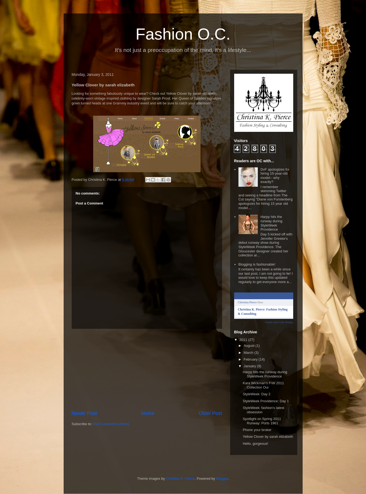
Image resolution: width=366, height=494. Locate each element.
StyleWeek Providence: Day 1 (266, 401)
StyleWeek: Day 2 (256, 394)
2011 (244, 340)
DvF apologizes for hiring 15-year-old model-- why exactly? (274, 175)
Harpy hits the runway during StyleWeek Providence (271, 223)
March (249, 353)
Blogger (222, 479)
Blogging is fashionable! (256, 264)
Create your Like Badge (279, 322)
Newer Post (84, 413)
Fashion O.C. (183, 34)
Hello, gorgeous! (255, 444)
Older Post (210, 413)
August (249, 346)
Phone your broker (257, 430)
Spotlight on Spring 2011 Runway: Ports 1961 (262, 421)
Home (147, 413)
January (250, 366)
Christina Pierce (247, 302)
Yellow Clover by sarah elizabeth (268, 437)
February (251, 359)
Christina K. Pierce (180, 479)
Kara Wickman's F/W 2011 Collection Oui (263, 385)
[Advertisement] (147, 369)
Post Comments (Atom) (111, 424)
